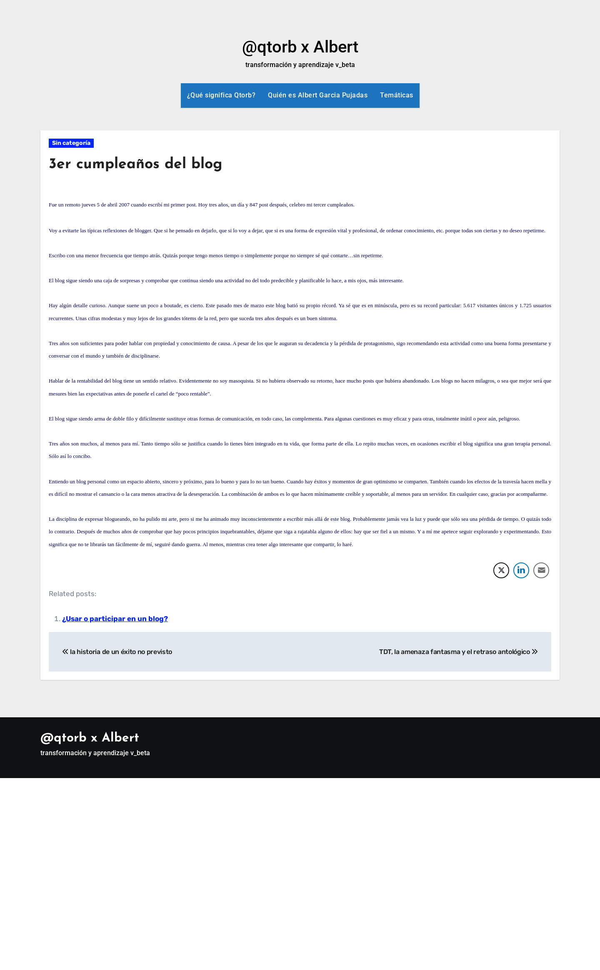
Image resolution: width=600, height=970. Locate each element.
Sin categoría (71, 143)
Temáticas (396, 95)
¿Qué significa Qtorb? (221, 95)
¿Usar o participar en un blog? (115, 618)
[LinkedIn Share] (521, 570)
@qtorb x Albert (300, 47)
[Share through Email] (541, 570)
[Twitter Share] (501, 570)
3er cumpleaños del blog (141, 164)
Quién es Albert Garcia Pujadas (318, 95)
